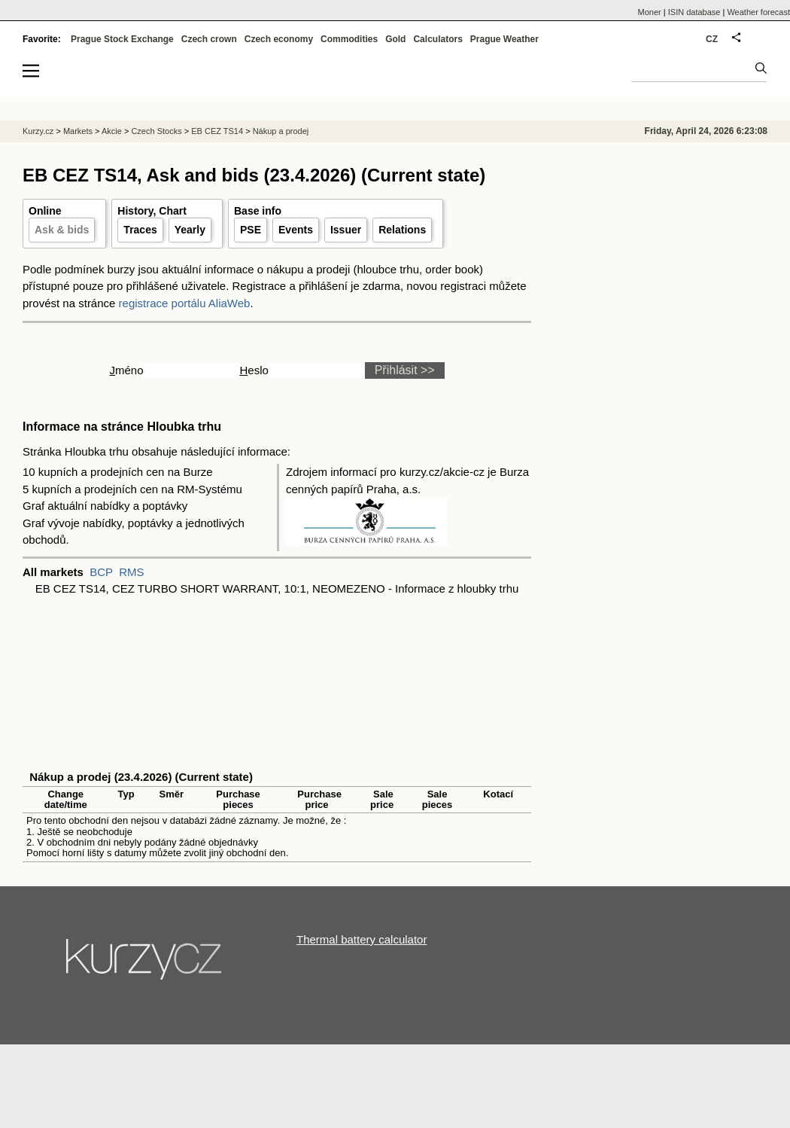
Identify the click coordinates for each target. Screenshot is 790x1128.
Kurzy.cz (38, 131)
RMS (131, 572)
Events (295, 230)
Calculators (437, 39)
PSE (250, 230)
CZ (712, 39)
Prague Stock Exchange (122, 39)
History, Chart (152, 211)
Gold (395, 39)
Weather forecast (758, 12)
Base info (257, 211)
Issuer (345, 230)
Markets (78, 131)
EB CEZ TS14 (217, 131)
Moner (649, 12)
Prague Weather (504, 39)
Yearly (190, 230)
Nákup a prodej (281, 131)
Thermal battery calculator (361, 939)
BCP (101, 572)
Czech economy (279, 39)
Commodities (349, 39)
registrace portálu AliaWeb (185, 303)
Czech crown (209, 39)
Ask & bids (62, 230)
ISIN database (694, 12)
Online (45, 211)
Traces (139, 230)
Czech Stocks (156, 131)
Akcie (112, 131)
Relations (402, 230)
